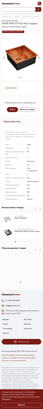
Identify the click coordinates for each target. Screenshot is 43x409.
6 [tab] (27, 241)
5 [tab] (25, 241)
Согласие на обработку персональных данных (19, 358)
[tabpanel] (21, 58)
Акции (5, 324)
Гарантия (27, 324)
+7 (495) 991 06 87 (12, 300)
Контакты (28, 328)
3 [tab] (20, 241)
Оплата (6, 333)
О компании (7, 328)
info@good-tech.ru (12, 305)
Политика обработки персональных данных (18, 355)
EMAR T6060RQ (20, 218)
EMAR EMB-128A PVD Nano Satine (27, 232)
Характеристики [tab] (12, 121)
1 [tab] (20, 77)
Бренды (6, 319)
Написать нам (21, 341)
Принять (21, 405)
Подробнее (6, 399)
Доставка (28, 319)
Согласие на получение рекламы (14, 360)
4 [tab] (22, 241)
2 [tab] (22, 77)
